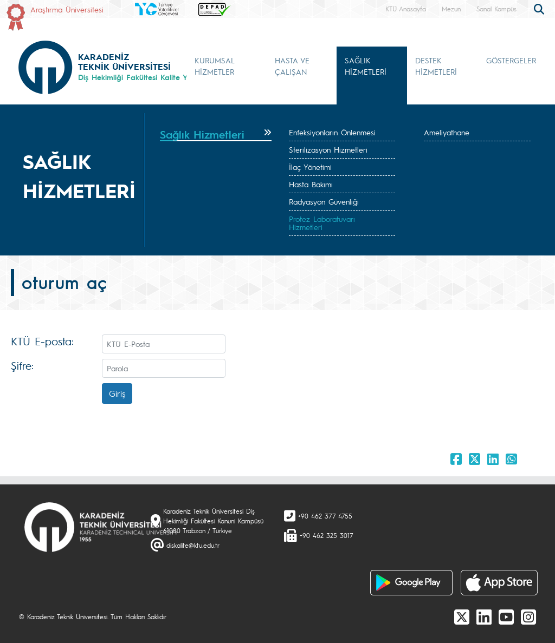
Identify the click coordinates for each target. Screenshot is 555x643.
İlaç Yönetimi (310, 167)
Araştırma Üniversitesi (67, 9)
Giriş (117, 393)
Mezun (451, 8)
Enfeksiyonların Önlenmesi (332, 132)
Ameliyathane (446, 132)
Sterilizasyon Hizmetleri (328, 149)
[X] (461, 616)
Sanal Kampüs (496, 8)
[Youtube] (506, 616)
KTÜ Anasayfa (405, 8)
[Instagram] (528, 616)
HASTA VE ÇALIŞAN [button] (292, 65)
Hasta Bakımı (311, 184)
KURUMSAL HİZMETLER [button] (215, 65)
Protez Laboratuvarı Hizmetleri (322, 223)
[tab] (215, 135)
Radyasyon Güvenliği (324, 201)
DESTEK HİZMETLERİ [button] (436, 65)
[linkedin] (484, 616)
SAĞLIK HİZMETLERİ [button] (365, 65)
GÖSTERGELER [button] (511, 60)
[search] (540, 8)
